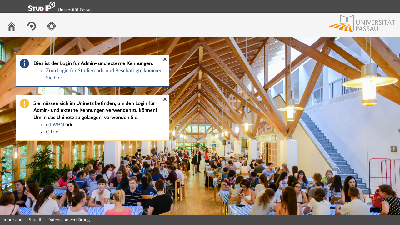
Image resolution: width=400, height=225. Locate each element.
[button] (165, 59)
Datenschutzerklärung (69, 220)
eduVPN (55, 124)
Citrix (52, 131)
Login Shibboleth (360, 6)
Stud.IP (35, 220)
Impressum (13, 220)
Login (393, 6)
